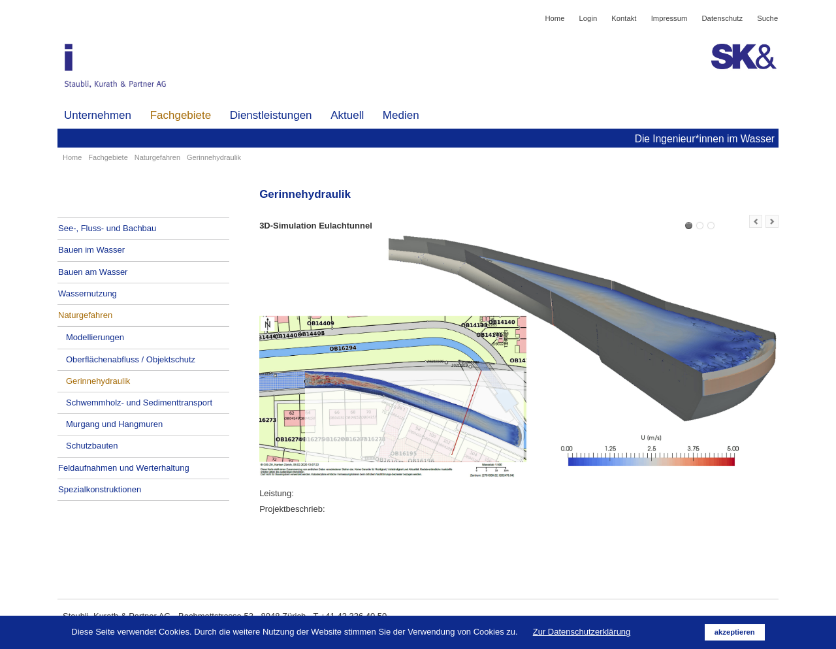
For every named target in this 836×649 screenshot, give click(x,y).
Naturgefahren (157, 157)
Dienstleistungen (271, 115)
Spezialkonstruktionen (99, 489)
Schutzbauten (92, 446)
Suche (767, 18)
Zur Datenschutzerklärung (582, 632)
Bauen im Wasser (91, 250)
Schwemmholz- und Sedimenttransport (139, 402)
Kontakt (623, 18)
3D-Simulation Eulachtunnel (689, 226)
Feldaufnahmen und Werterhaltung (123, 468)
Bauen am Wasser (92, 272)
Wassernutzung (87, 293)
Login (588, 18)
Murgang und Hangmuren (114, 424)
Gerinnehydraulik (98, 381)
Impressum (669, 18)
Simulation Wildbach (711, 226)
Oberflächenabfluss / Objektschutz (130, 359)
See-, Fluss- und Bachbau (107, 228)
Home (554, 18)
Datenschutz (722, 18)
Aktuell (347, 115)
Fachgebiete (181, 115)
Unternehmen (97, 115)
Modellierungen (95, 337)
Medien (401, 115)
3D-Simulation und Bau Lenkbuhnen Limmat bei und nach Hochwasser (700, 226)
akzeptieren (735, 632)
